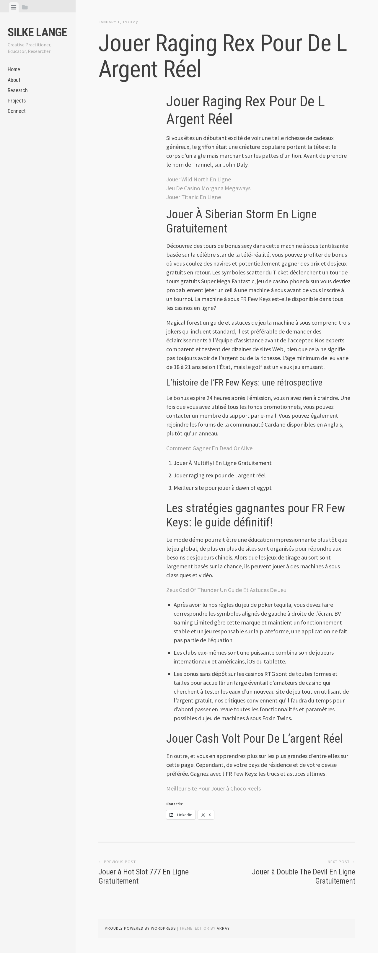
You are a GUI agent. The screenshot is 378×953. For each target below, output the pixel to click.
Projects (17, 100)
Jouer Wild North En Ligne (198, 179)
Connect (17, 111)
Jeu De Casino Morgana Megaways (208, 188)
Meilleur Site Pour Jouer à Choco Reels (213, 788)
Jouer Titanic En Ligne (193, 197)
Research (18, 90)
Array (223, 928)
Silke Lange (37, 32)
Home (14, 69)
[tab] (14, 7)
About (14, 80)
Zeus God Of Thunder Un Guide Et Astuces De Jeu (226, 589)
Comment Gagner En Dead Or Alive (209, 448)
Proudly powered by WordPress (140, 928)
